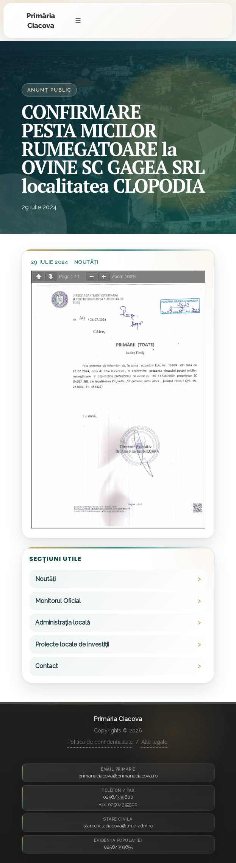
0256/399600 (118, 797)
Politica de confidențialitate (100, 742)
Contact (46, 666)
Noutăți (86, 262)
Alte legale (154, 742)
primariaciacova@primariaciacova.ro (118, 776)
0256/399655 (118, 847)
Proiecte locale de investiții (72, 644)
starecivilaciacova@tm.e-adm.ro (118, 826)
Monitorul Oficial (58, 600)
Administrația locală (62, 622)
